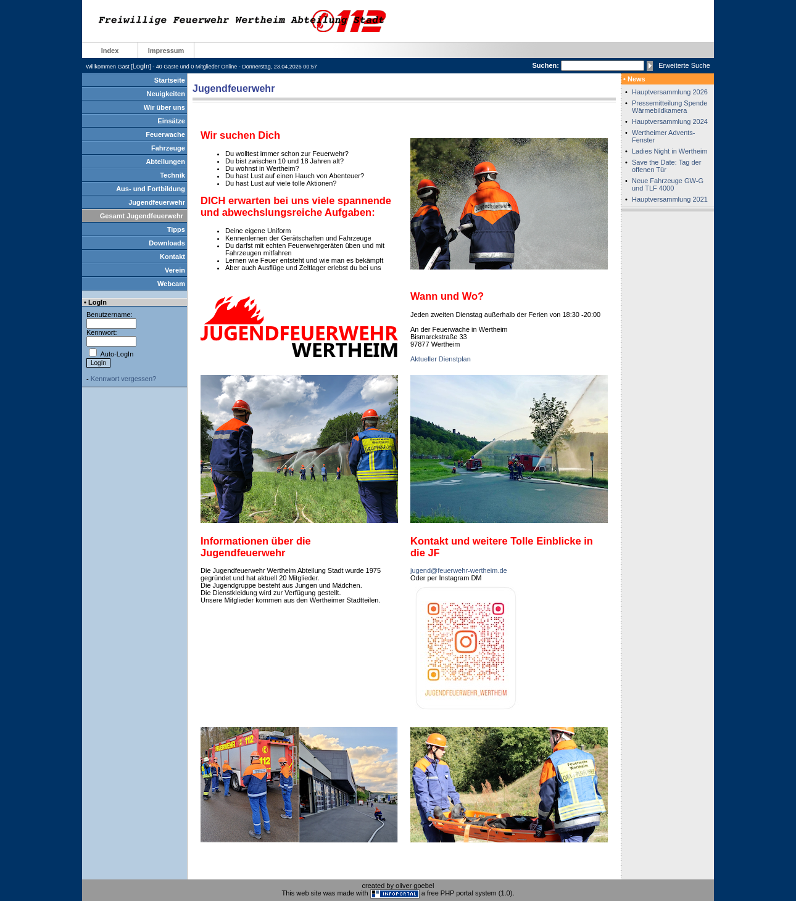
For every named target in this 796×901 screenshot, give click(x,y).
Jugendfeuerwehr (156, 202)
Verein (175, 270)
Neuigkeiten (166, 93)
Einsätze (171, 121)
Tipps (176, 229)
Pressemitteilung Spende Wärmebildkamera (669, 106)
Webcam (171, 283)
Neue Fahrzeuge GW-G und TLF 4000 (667, 184)
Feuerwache (165, 134)
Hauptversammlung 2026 (670, 92)
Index (110, 50)
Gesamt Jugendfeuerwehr (141, 216)
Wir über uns (164, 107)
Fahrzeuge (168, 148)
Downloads (167, 243)
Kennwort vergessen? (123, 378)
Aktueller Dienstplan (440, 359)
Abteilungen (165, 161)
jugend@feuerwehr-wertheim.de (458, 570)
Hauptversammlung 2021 (670, 199)
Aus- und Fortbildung (150, 188)
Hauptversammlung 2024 (670, 121)
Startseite (169, 80)
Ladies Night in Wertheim (670, 151)
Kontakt (172, 256)
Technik (172, 175)
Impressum (166, 50)
